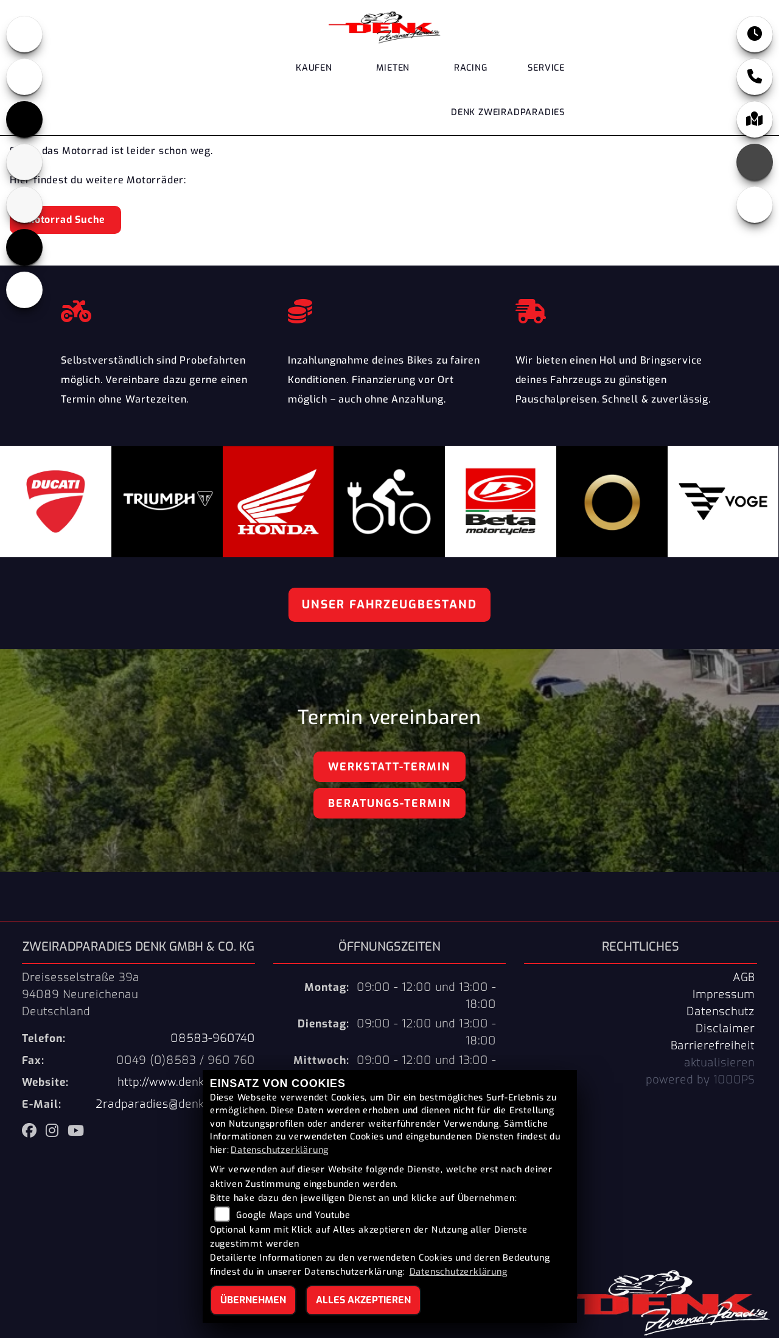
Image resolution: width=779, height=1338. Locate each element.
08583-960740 (212, 1038)
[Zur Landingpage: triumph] (24, 119)
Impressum (724, 994)
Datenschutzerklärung (280, 1150)
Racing (470, 68)
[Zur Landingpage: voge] (24, 247)
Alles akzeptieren (363, 1300)
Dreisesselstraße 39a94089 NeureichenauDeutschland (80, 994)
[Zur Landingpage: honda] (24, 34)
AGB (744, 977)
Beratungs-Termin (389, 803)
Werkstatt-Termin (389, 766)
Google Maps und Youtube (293, 1215)
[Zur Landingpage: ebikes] (24, 290)
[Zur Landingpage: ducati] (24, 76)
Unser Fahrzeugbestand (389, 604)
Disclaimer (725, 1028)
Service (546, 68)
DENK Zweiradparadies (508, 113)
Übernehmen (253, 1300)
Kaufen (314, 68)
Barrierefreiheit (713, 1045)
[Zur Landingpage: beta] (24, 162)
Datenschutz (720, 1011)
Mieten (393, 68)
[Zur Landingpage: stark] (24, 204)
